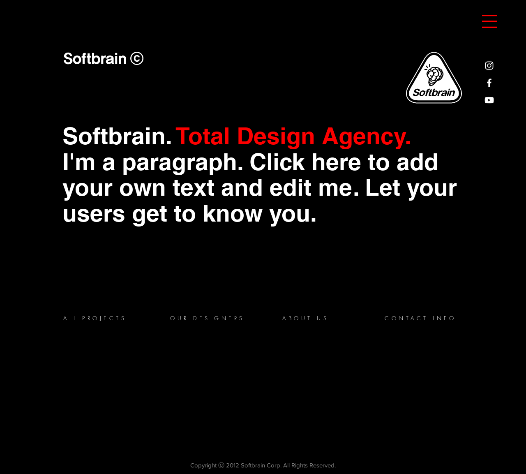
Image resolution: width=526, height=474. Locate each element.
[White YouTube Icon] (489, 100)
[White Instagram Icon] (489, 65)
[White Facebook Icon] (489, 82)
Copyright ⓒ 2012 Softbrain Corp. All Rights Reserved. (263, 465)
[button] (489, 21)
